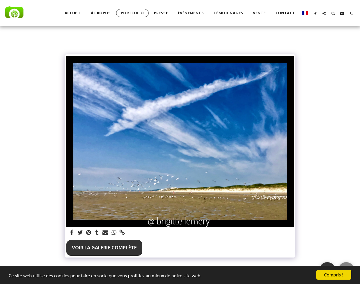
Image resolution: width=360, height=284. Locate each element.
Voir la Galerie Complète (104, 247)
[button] (315, 13)
